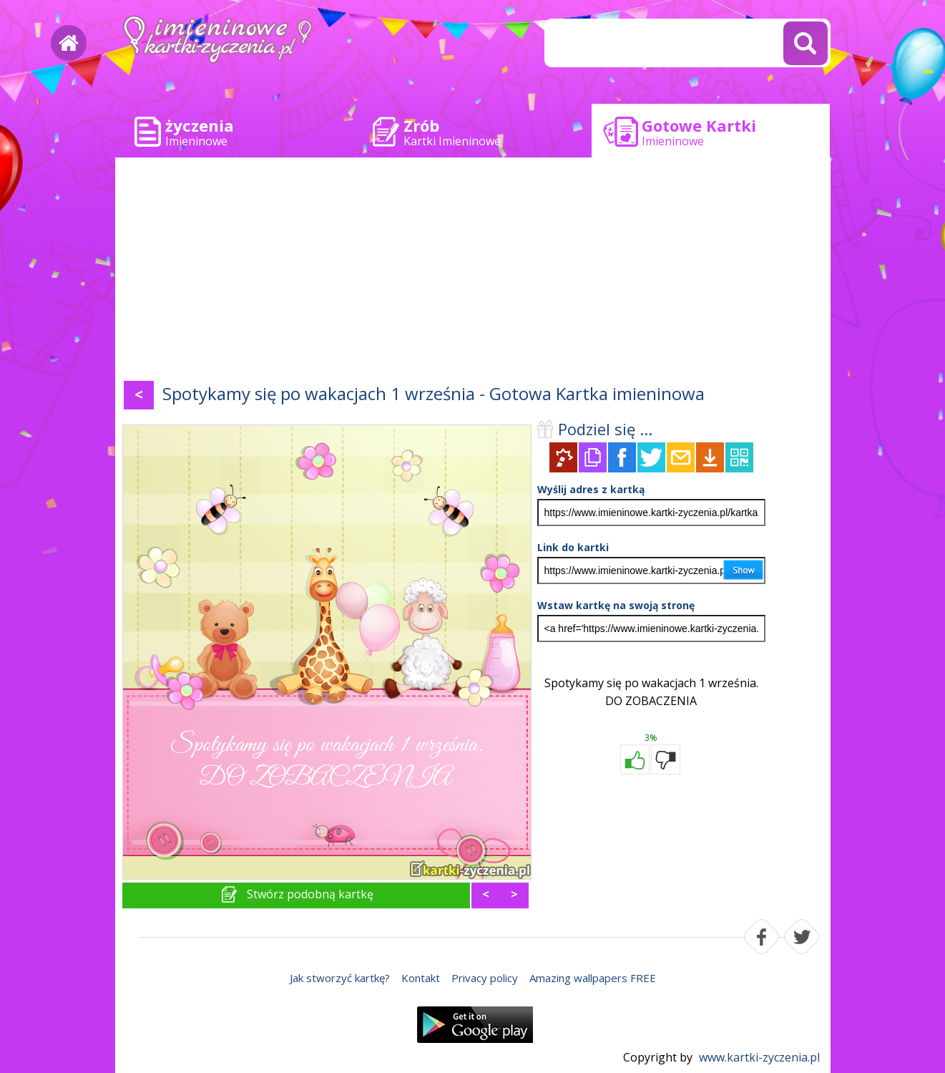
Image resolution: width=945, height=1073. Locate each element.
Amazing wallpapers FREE (592, 978)
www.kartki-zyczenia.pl (759, 1057)
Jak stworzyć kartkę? (340, 978)
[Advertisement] (472, 272)
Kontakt (420, 978)
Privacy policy (484, 978)
